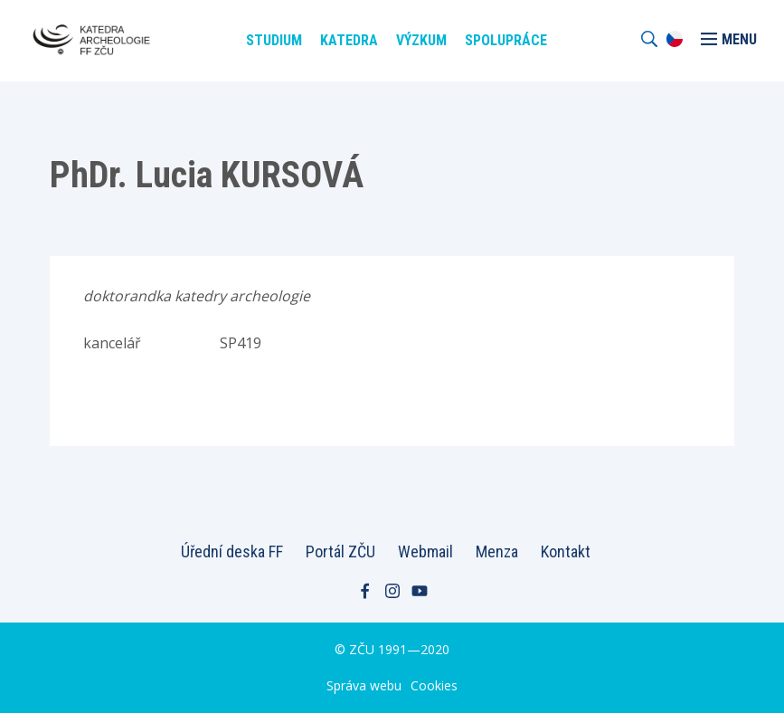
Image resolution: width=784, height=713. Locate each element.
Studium (274, 40)
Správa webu (363, 685)
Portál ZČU (340, 551)
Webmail (425, 551)
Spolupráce (506, 40)
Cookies (434, 685)
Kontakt (565, 551)
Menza (497, 551)
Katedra (349, 40)
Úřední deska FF (232, 551)
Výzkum (421, 40)
